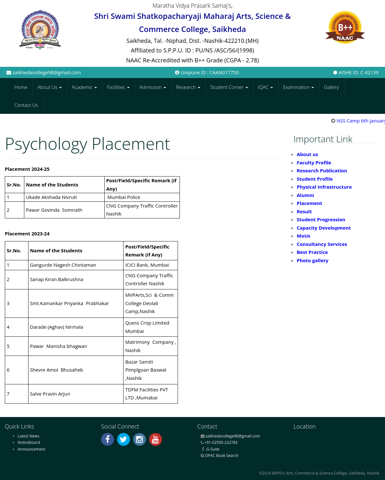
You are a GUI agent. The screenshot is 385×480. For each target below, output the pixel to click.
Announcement (31, 449)
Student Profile (315, 179)
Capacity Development (324, 227)
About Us (49, 87)
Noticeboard (29, 442)
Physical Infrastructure (324, 187)
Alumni (305, 195)
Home (21, 87)
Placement (309, 203)
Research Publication (322, 170)
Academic (84, 87)
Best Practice (312, 252)
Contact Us (26, 105)
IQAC (265, 87)
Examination (298, 87)
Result (304, 211)
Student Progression (321, 219)
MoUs (303, 235)
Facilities (118, 87)
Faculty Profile (314, 162)
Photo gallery (312, 260)
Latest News (28, 436)
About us (307, 154)
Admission (153, 87)
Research (188, 87)
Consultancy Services (322, 244)
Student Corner (229, 87)
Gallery (331, 87)
